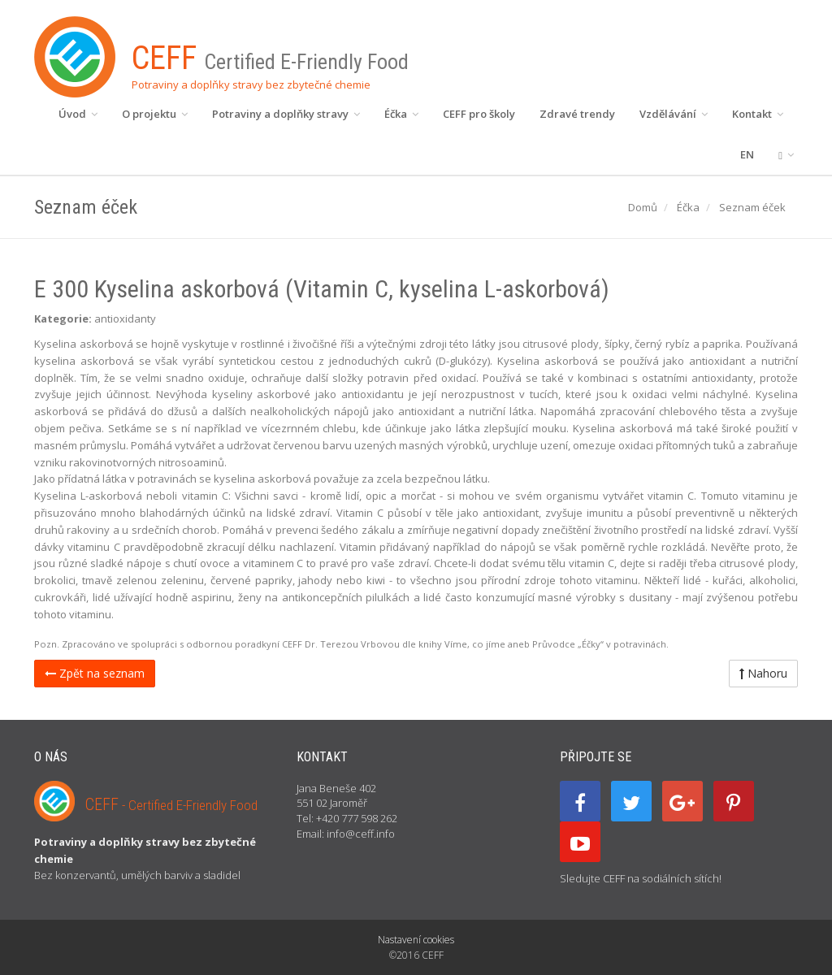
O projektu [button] (155, 113)
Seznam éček (752, 207)
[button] (786, 154)
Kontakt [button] (757, 113)
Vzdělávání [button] (673, 113)
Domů (642, 207)
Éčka (688, 207)
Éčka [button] (401, 113)
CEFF (171, 804)
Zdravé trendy (577, 113)
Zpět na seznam (95, 673)
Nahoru (763, 673)
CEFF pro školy (479, 113)
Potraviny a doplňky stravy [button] (286, 113)
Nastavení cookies (416, 940)
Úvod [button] (78, 113)
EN (747, 154)
